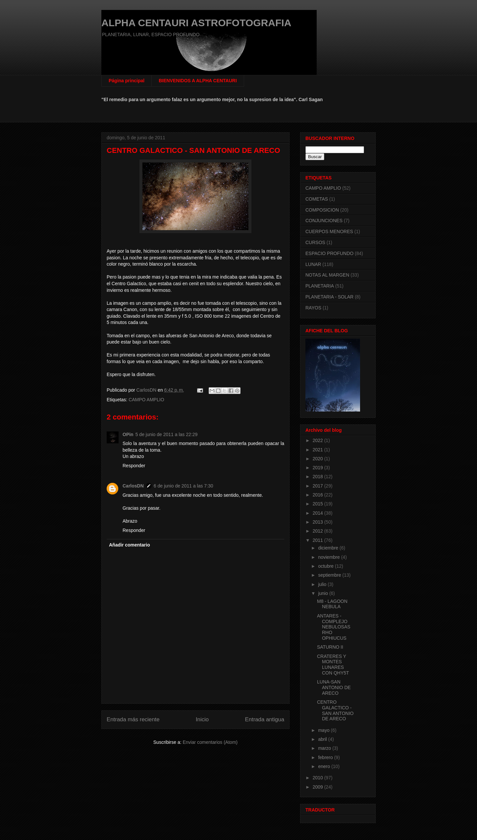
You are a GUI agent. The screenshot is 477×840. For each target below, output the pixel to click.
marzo (325, 748)
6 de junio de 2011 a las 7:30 (183, 485)
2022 (318, 440)
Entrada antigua (265, 719)
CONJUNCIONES (324, 220)
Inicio (202, 719)
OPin (128, 434)
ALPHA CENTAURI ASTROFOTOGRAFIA (196, 22)
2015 (318, 503)
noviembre (329, 557)
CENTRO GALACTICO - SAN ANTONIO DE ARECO (335, 710)
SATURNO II (330, 647)
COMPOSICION (322, 210)
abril (323, 739)
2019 (318, 467)
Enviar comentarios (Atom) (210, 742)
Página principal (126, 80)
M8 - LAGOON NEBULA (332, 604)
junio (323, 593)
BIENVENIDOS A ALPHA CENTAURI (198, 80)
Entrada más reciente (133, 719)
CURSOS (315, 242)
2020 (318, 458)
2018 (318, 476)
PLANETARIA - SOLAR (329, 296)
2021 (318, 449)
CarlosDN (133, 485)
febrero (326, 757)
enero (324, 766)
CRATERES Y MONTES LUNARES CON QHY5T (333, 665)
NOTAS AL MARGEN (327, 275)
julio (323, 584)
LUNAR (313, 264)
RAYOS (313, 307)
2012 (318, 531)
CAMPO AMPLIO (146, 399)
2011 (318, 540)
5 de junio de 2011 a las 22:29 (166, 434)
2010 (318, 777)
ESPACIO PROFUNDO (329, 253)
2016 (318, 494)
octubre (326, 566)
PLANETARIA (319, 286)
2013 (318, 522)
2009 (318, 787)
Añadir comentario (129, 545)
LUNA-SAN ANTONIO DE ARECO (334, 687)
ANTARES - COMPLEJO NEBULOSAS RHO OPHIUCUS (333, 627)
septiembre (330, 575)
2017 (318, 485)
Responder (134, 465)
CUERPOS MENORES (329, 231)
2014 (318, 513)
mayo (324, 730)
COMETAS (316, 199)
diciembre (329, 547)
